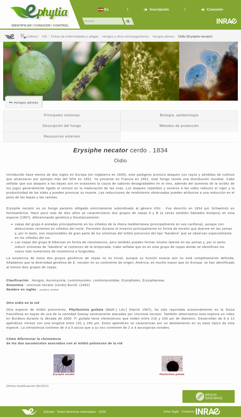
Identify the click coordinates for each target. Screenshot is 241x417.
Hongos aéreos (163, 36)
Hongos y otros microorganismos (125, 36)
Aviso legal (171, 411)
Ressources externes (62, 136)
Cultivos (29, 36)
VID (44, 36)
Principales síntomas (62, 115)
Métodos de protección (179, 126)
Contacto (188, 411)
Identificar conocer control (40, 25)
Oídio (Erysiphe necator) (195, 36)
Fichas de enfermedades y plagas (75, 36)
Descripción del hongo (61, 126)
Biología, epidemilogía (179, 115)
